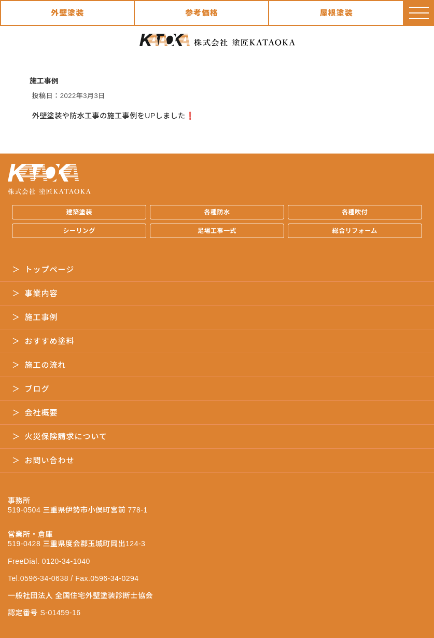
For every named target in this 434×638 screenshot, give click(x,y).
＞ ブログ (31, 388)
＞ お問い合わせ (43, 460)
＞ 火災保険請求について (59, 436)
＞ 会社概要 (35, 412)
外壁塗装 (67, 12)
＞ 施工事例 (35, 317)
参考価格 (201, 12)
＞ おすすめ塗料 (43, 341)
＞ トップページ (43, 269)
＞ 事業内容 (35, 293)
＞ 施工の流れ (39, 364)
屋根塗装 (336, 12)
